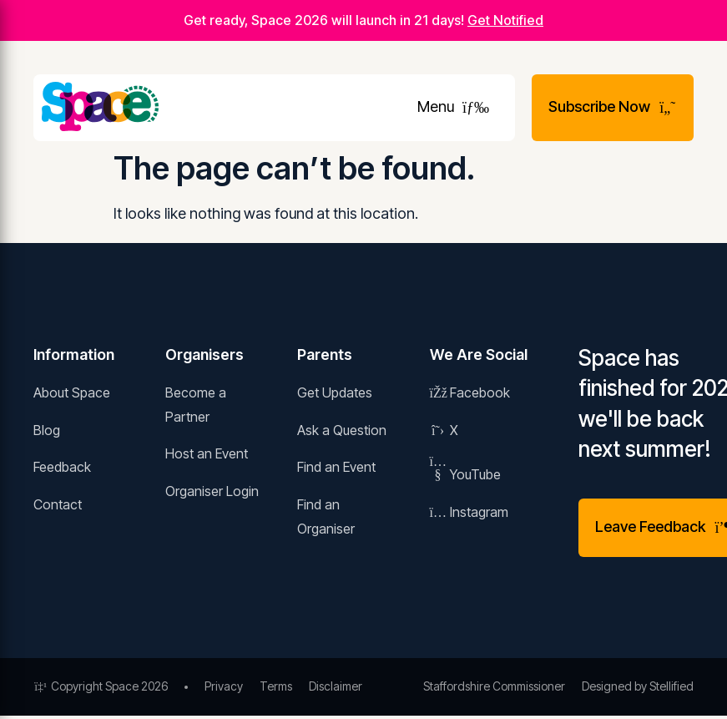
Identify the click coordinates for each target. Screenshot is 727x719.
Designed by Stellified (638, 686)
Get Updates (334, 392)
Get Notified (505, 20)
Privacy (223, 686)
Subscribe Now (613, 106)
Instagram (469, 512)
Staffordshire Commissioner (494, 686)
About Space (71, 392)
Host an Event (206, 453)
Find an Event (336, 466)
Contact (57, 504)
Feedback (62, 466)
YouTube (465, 474)
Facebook (470, 392)
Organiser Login (212, 491)
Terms (276, 686)
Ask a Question (341, 430)
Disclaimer (335, 686)
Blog (46, 430)
